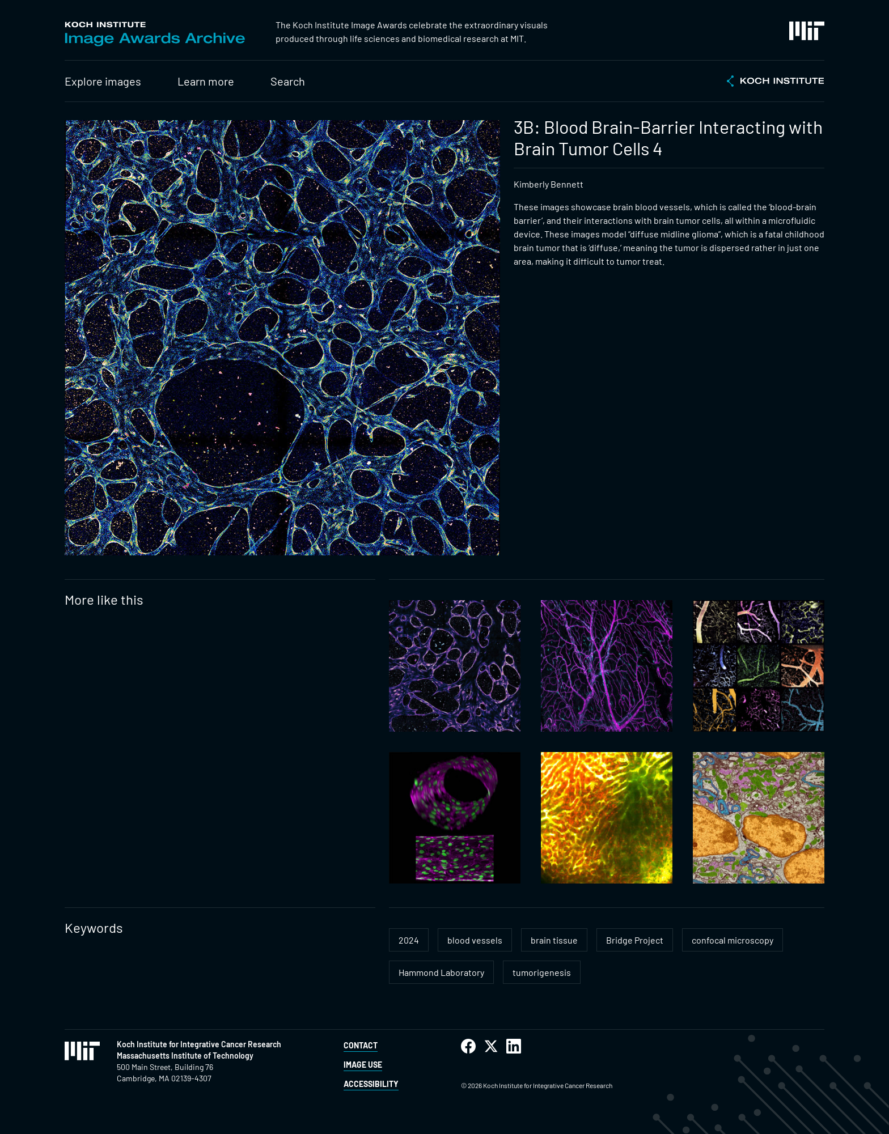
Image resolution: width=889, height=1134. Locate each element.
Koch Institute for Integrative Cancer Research (199, 1044)
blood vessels (474, 940)
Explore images (103, 81)
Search (287, 81)
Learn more (205, 81)
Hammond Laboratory (441, 972)
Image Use (363, 1064)
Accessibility (371, 1084)
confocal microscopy (732, 940)
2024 (409, 940)
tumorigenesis (542, 972)
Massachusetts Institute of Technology (185, 1055)
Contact (361, 1045)
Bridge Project (634, 940)
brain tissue (554, 940)
